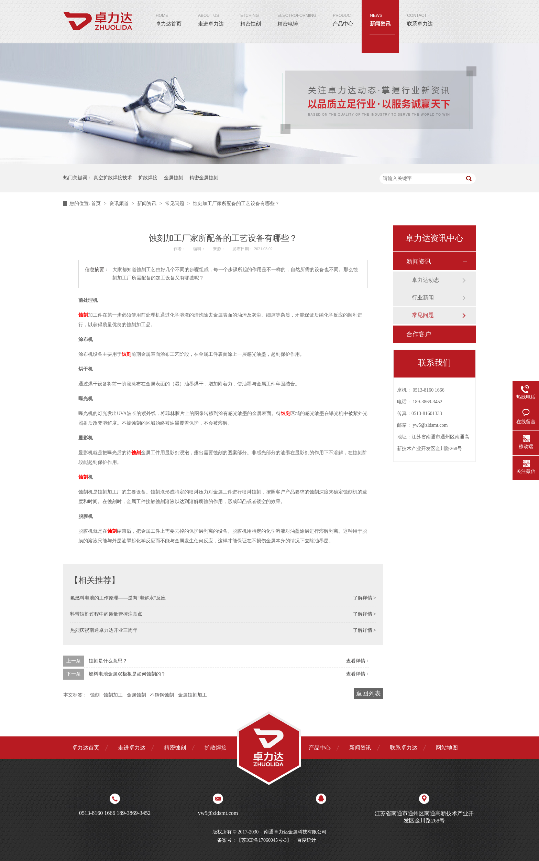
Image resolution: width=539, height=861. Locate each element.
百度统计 (306, 840)
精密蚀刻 (250, 13)
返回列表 (368, 693)
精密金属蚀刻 (203, 177)
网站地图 (447, 748)
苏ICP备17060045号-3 (263, 840)
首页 (96, 203)
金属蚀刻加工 (192, 695)
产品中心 (343, 13)
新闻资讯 (380, 13)
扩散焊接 (147, 177)
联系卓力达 (420, 13)
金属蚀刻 (173, 177)
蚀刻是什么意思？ (108, 660)
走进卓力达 (211, 13)
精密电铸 (296, 13)
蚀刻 (83, 315)
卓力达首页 (169, 13)
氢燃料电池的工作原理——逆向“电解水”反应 (118, 597)
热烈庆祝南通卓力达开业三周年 (104, 630)
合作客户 (418, 334)
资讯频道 (119, 203)
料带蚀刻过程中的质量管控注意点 (106, 614)
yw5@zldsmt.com (430, 425)
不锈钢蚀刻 (162, 695)
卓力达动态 (425, 280)
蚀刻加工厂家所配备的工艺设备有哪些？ (236, 203)
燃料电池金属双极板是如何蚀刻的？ (127, 674)
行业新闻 (423, 297)
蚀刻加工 (113, 695)
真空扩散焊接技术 (113, 177)
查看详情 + (357, 660)
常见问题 (175, 203)
